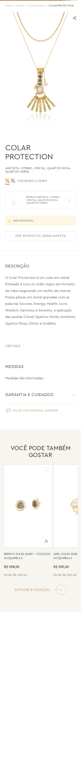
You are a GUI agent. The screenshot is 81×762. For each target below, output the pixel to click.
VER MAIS (12, 346)
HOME (9, 5)
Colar (19, 5)
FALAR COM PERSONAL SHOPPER (35, 410)
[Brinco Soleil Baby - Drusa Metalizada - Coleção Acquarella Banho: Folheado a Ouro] (28, 521)
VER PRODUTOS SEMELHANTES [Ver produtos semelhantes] (40, 235)
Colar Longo (36, 5)
